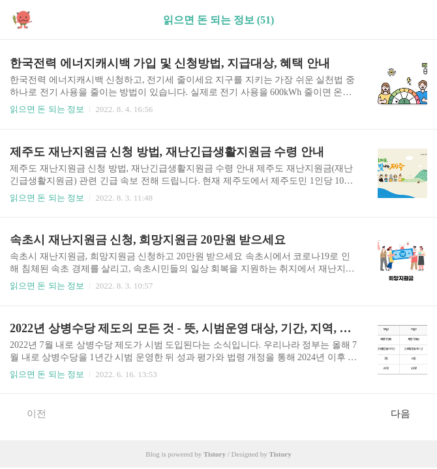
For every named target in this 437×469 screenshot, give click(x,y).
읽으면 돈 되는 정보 (47, 109)
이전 (29, 413)
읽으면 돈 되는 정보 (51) (219, 19)
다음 (407, 413)
